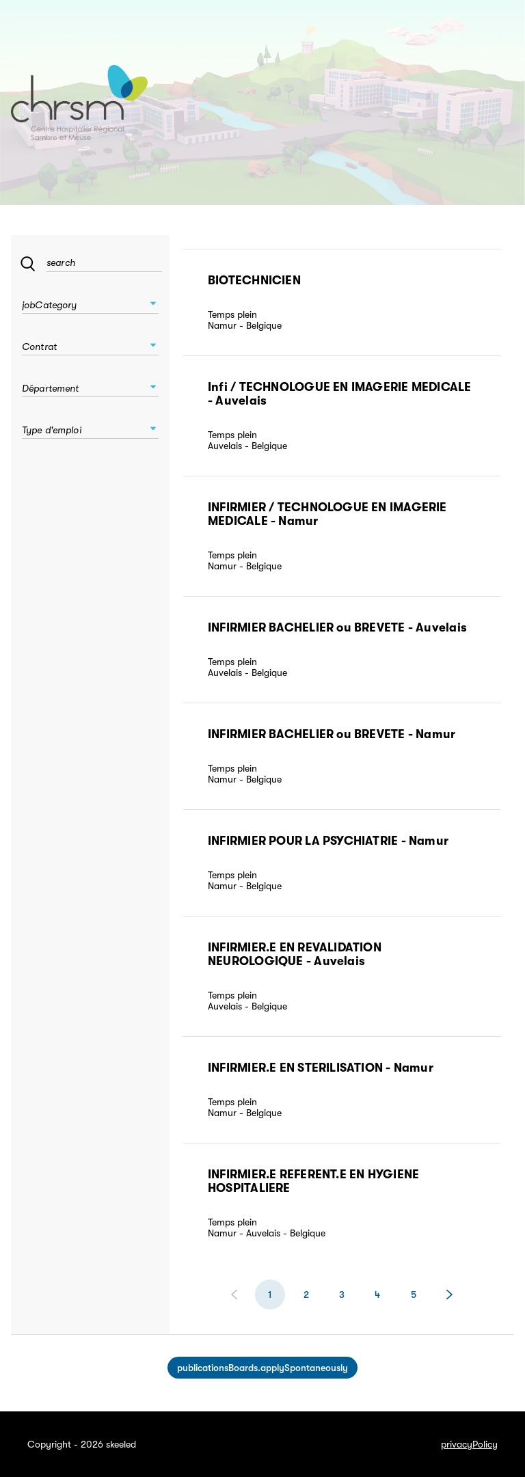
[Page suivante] (449, 1294)
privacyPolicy (469, 1444)
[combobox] (90, 301)
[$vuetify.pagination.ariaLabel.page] (306, 1294)
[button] (153, 303)
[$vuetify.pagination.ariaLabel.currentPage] (270, 1294)
